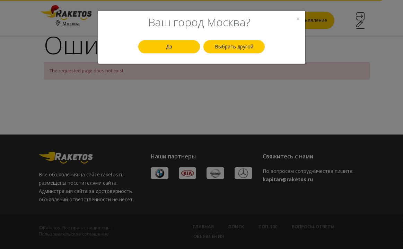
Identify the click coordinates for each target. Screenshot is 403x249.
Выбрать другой (234, 46)
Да (169, 46)
